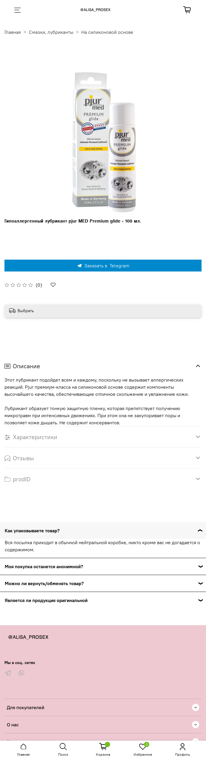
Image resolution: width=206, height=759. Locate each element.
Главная (12, 32)
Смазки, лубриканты (51, 32)
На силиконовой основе (107, 32)
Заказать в (103, 266)
